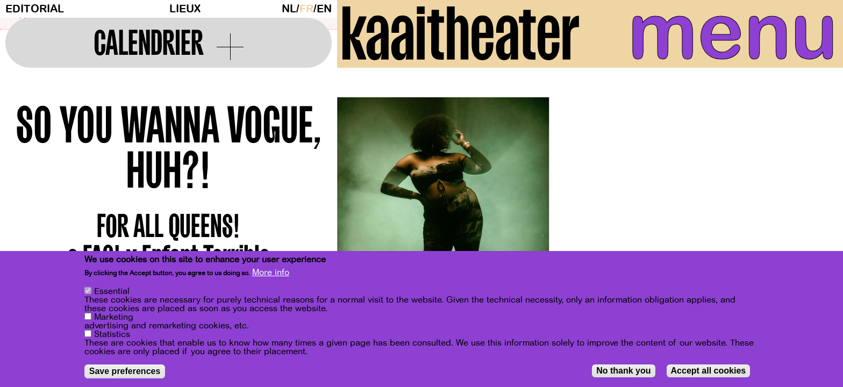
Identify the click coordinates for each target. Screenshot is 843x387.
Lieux (185, 9)
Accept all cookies (708, 370)
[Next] (816, 204)
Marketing (113, 317)
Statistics (112, 334)
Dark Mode (274, 8)
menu (733, 32)
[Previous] (363, 204)
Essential (112, 291)
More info (270, 272)
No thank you (623, 370)
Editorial (34, 9)
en (324, 9)
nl (289, 9)
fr (306, 9)
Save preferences (125, 371)
